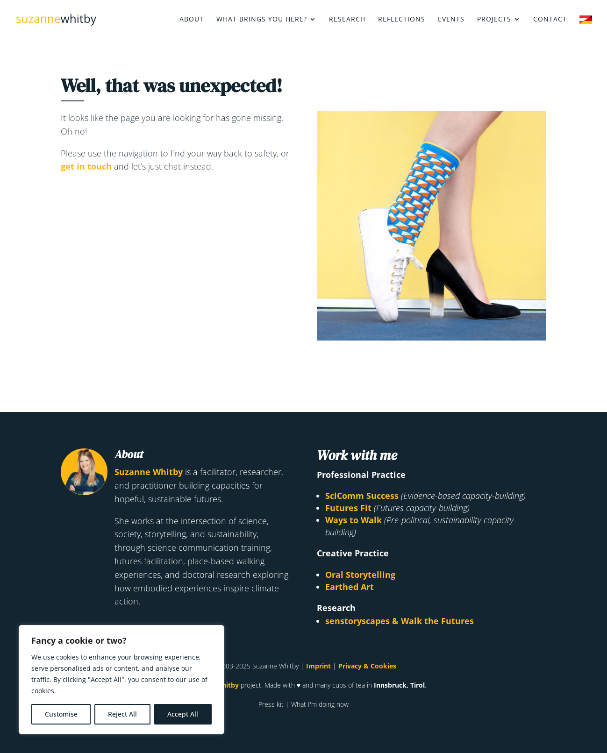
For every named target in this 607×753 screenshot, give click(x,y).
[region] (121, 679)
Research (347, 19)
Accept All (182, 714)
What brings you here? (261, 19)
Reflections (401, 19)
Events (451, 19)
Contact (550, 19)
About (191, 19)
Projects (494, 19)
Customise (61, 714)
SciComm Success (362, 495)
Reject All (122, 714)
